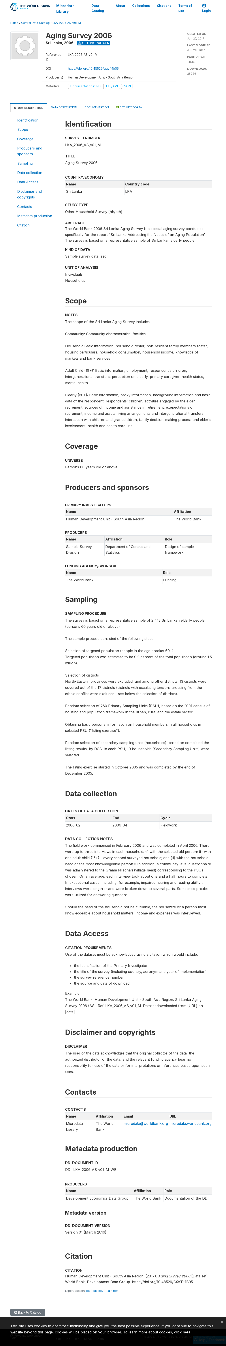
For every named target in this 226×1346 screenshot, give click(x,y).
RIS (88, 1290)
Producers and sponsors (29, 151)
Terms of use (185, 8)
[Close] (222, 1321)
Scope (22, 129)
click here (182, 1332)
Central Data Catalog (35, 22)
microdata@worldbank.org (146, 1123)
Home (14, 22)
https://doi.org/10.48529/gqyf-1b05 (93, 68)
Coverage (25, 139)
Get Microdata (93, 43)
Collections (141, 5)
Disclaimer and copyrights (29, 194)
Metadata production (34, 216)
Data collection (29, 172)
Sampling (25, 163)
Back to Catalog (27, 1312)
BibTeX (98, 1290)
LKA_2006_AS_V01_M (67, 22)
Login (206, 8)
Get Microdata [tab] (129, 107)
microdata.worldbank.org (190, 1123)
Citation (23, 225)
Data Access (27, 182)
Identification (27, 120)
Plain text (112, 1290)
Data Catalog (98, 8)
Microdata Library (65, 9)
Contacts (24, 206)
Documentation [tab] (97, 107)
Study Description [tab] (28, 108)
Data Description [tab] (64, 107)
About (120, 5)
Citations (164, 5)
